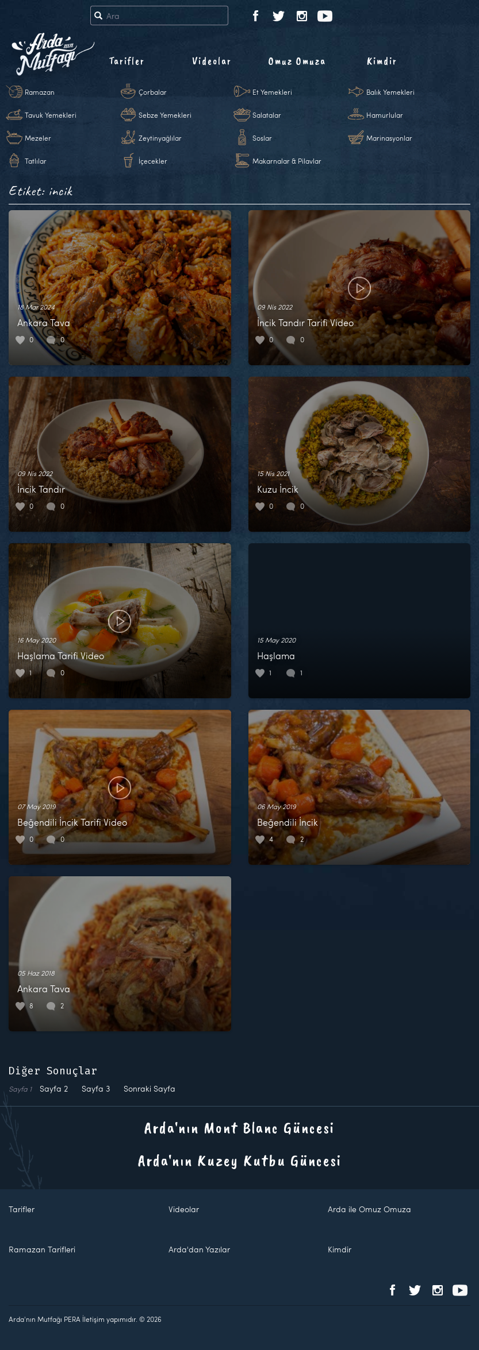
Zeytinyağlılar (160, 137)
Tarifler (127, 61)
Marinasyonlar (389, 137)
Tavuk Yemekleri (50, 114)
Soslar (262, 137)
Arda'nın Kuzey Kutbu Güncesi (240, 1160)
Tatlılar (36, 160)
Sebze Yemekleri (165, 114)
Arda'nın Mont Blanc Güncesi (239, 1127)
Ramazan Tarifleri (42, 1249)
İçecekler (153, 160)
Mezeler (38, 137)
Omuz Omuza (297, 61)
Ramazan (40, 91)
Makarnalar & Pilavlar (286, 160)
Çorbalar (153, 91)
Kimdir (382, 61)
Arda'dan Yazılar (199, 1249)
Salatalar (266, 114)
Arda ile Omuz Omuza (369, 1209)
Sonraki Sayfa (149, 1088)
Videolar (212, 61)
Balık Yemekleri (390, 91)
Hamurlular (384, 114)
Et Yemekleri (272, 91)
